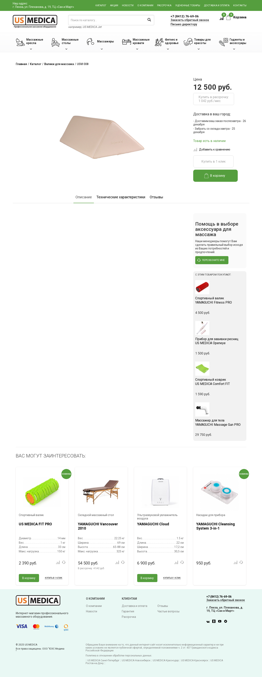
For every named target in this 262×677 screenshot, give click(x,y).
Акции (114, 5)
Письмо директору (184, 24)
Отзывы (156, 197)
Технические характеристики (120, 197)
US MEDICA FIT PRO (35, 524)
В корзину (214, 176)
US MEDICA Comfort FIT (219, 382)
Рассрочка (164, 5)
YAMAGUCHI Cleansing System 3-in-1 (215, 526)
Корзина (236, 17)
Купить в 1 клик (213, 161)
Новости (128, 5)
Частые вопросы (168, 611)
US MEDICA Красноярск (194, 660)
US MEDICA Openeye (219, 341)
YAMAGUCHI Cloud (153, 524)
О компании (145, 5)
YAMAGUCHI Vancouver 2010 (98, 526)
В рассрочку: (91, 568)
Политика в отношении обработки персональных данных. (119, 655)
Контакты (239, 5)
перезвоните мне (211, 260)
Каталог (100, 5)
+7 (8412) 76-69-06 (185, 16)
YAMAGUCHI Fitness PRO (219, 300)
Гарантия (128, 611)
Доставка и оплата (216, 5)
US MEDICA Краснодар (166, 660)
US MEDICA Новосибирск (136, 660)
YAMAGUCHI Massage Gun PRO (219, 422)
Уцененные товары (187, 5)
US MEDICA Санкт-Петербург (103, 660)
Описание (83, 197)
